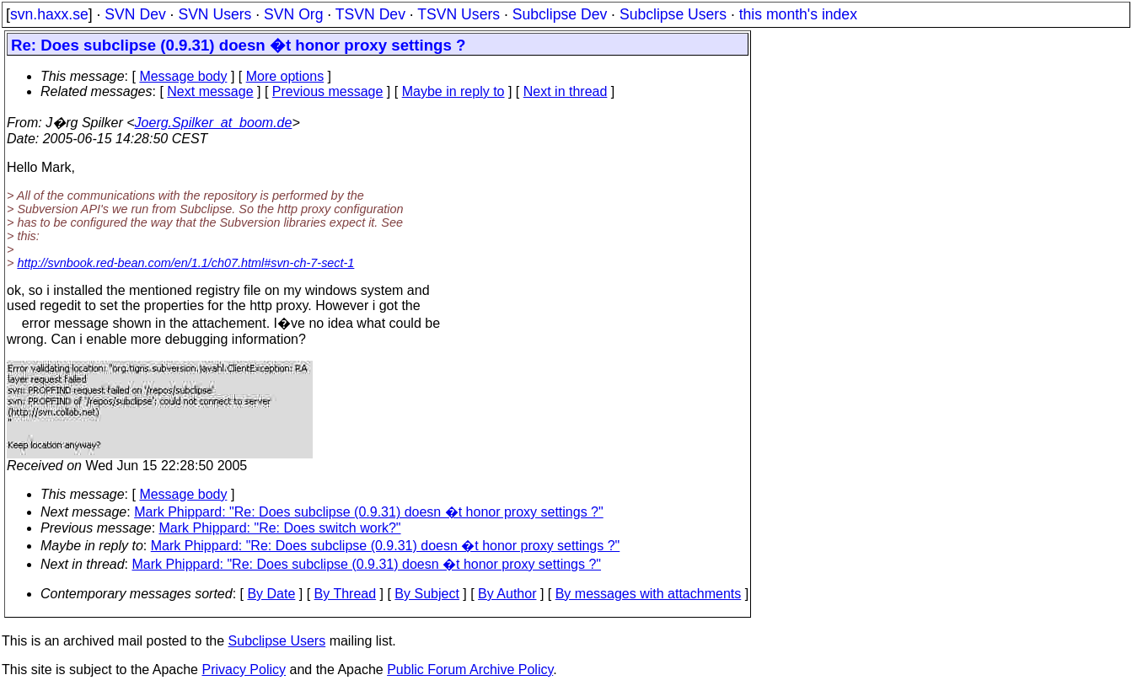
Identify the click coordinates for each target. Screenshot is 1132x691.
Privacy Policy (243, 669)
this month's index (798, 14)
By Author (507, 594)
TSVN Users (458, 14)
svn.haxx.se (49, 14)
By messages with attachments (648, 594)
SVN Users (214, 14)
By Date (271, 594)
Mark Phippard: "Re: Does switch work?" (280, 528)
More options (285, 76)
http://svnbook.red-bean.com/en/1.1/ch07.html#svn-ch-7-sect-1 (185, 263)
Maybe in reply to (453, 91)
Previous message (328, 91)
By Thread (345, 594)
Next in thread (565, 91)
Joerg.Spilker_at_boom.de (213, 122)
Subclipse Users (673, 14)
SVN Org (293, 14)
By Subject (426, 594)
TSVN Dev (370, 14)
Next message (210, 91)
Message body (183, 76)
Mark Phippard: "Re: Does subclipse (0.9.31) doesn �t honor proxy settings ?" (369, 512)
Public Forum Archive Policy (470, 669)
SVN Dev (135, 14)
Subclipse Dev (559, 14)
